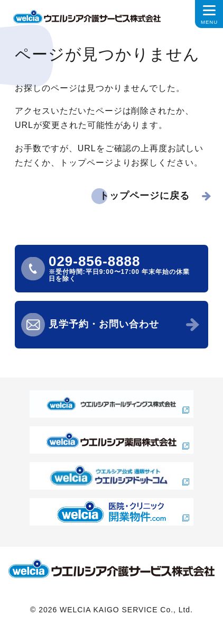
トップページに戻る (144, 195)
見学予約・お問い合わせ (104, 324)
